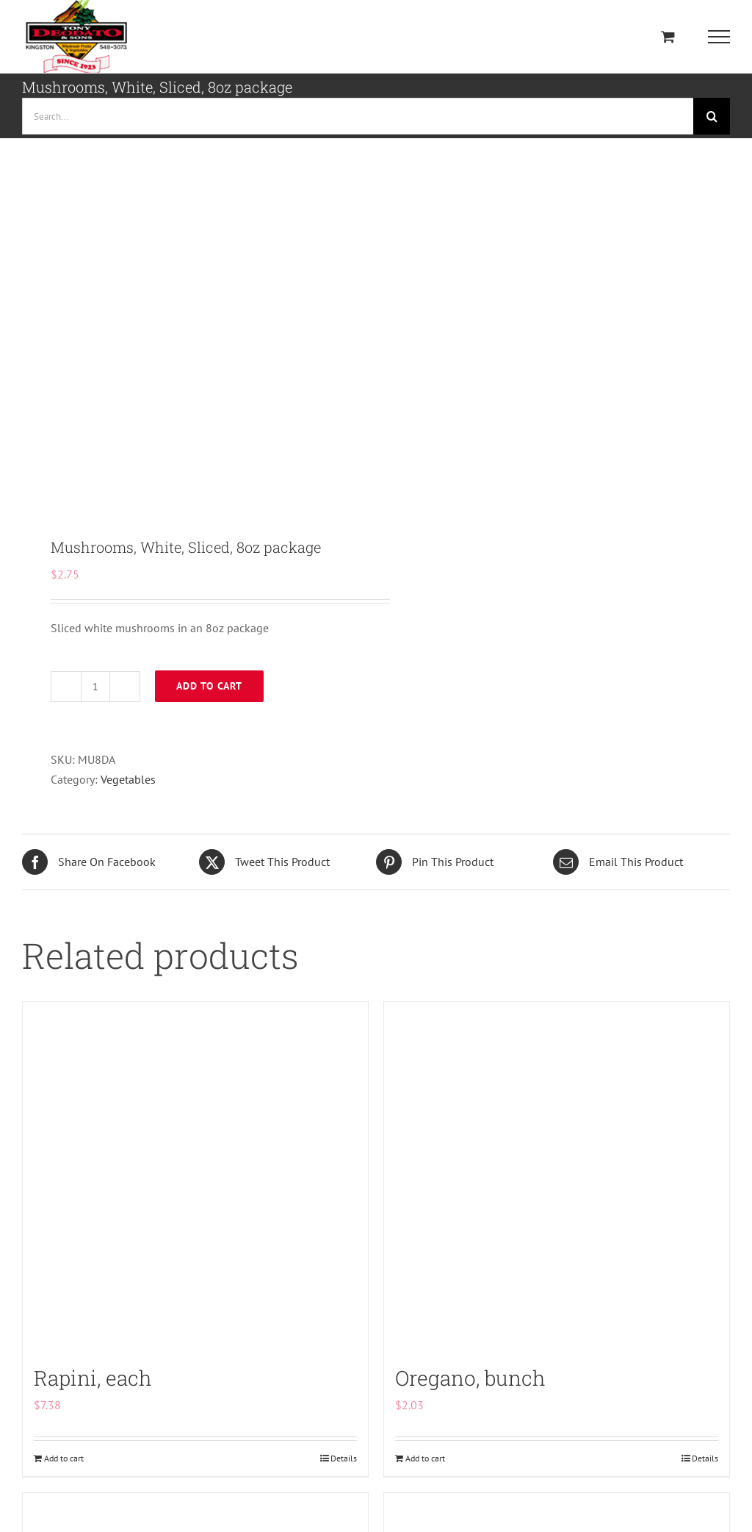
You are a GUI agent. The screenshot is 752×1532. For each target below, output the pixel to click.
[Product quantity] (95, 686)
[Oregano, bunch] (556, 1174)
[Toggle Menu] (719, 36)
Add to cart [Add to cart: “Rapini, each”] (64, 1458)
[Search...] (357, 116)
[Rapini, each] (195, 1174)
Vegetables (128, 779)
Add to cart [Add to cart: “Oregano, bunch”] (425, 1458)
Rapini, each (93, 1378)
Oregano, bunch (470, 1378)
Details (343, 1458)
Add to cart (209, 685)
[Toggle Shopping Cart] (668, 36)
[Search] (711, 116)
